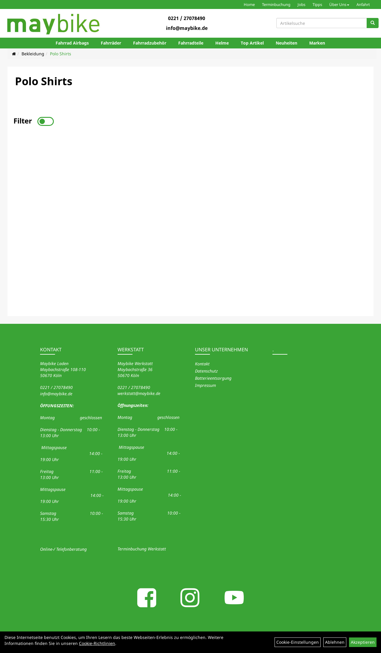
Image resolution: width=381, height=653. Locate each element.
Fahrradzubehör (149, 43)
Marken (317, 43)
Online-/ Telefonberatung (63, 549)
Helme (222, 43)
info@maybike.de (187, 28)
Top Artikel (252, 43)
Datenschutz (206, 371)
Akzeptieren (363, 642)
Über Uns (339, 4)
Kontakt (202, 364)
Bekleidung (33, 54)
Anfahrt (363, 4)
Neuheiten (286, 43)
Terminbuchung (276, 4)
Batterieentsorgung (213, 378)
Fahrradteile (190, 43)
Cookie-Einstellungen (297, 642)
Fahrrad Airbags (72, 43)
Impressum (205, 385)
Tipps (317, 4)
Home (249, 4)
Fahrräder (111, 43)
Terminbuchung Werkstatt (142, 549)
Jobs (301, 4)
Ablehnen (335, 642)
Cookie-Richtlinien (97, 643)
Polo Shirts (60, 54)
